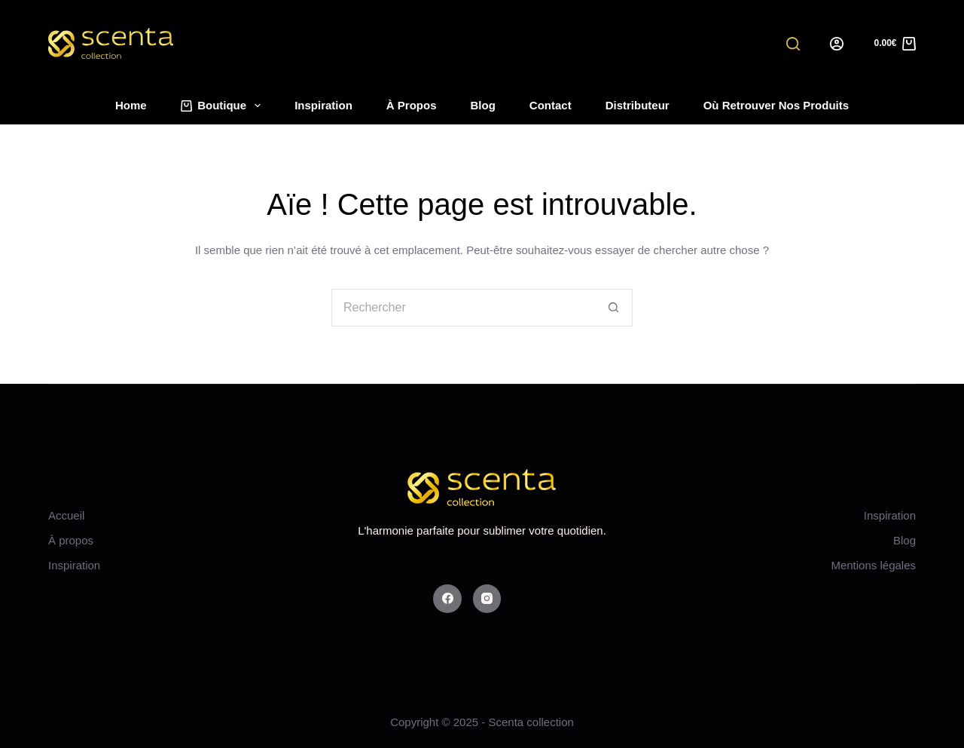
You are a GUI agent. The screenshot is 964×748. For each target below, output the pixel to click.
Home (131, 105)
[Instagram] (487, 598)
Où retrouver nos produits (776, 105)
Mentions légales (873, 565)
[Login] (837, 44)
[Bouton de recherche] (614, 307)
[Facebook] (447, 598)
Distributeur (638, 105)
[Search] (793, 44)
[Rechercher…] (463, 307)
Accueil (66, 515)
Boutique (224, 106)
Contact (550, 105)
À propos (411, 105)
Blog (483, 105)
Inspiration (323, 105)
